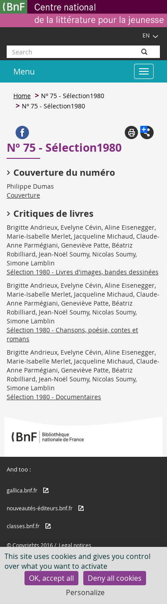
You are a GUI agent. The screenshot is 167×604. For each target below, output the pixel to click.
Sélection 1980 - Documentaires (54, 397)
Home (22, 95)
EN (151, 35)
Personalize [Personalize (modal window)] (85, 592)
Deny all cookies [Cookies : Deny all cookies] (115, 578)
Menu (24, 71)
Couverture (23, 195)
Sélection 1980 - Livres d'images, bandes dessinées (83, 272)
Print (131, 132)
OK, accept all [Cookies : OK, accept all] (51, 578)
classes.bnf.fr (23, 526)
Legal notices (75, 545)
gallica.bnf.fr (22, 490)
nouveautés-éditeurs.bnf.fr (40, 508)
